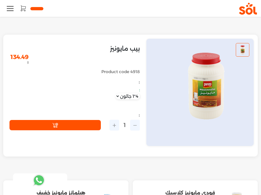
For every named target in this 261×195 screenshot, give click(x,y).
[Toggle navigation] (10, 8)
